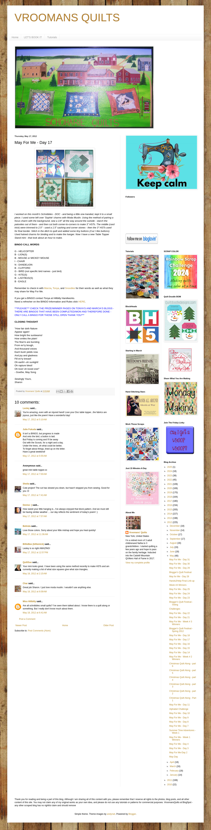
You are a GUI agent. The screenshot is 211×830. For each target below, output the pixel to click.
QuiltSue (27, 562)
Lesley (26, 408)
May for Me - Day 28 (179, 576)
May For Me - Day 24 (179, 593)
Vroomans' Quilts (138, 532)
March (173, 766)
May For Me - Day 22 (179, 613)
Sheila (26, 483)
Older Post (108, 625)
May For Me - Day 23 (179, 597)
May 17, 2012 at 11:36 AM (35, 534)
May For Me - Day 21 (179, 617)
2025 (170, 467)
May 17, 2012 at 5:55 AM (35, 456)
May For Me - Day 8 (178, 722)
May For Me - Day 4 (178, 744)
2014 (170, 513)
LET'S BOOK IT (33, 37)
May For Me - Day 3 (178, 748)
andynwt (111, 814)
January (174, 775)
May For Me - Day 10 (179, 713)
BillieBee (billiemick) (33, 544)
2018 (170, 497)
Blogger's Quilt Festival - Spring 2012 (181, 629)
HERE (81, 301)
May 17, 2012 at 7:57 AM (35, 516)
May (172, 555)
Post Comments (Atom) (39, 630)
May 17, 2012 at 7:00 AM (35, 474)
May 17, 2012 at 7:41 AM (35, 495)
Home (15, 37)
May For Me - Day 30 (179, 563)
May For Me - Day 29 (179, 568)
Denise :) (27, 505)
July (172, 547)
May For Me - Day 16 (179, 644)
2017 (170, 501)
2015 (170, 509)
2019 (170, 492)
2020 (170, 488)
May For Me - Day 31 (179, 559)
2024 (170, 471)
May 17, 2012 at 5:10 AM (35, 419)
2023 (170, 475)
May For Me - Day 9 (178, 717)
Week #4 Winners (177, 585)
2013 (170, 518)
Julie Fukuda (29, 429)
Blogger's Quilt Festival (180, 572)
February (174, 770)
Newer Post (21, 625)
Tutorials (52, 37)
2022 (170, 479)
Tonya (56, 288)
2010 (170, 784)
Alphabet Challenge (178, 709)
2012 (170, 522)
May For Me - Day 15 (179, 648)
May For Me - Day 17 (179, 639)
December (175, 526)
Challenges (174, 609)
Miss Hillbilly (29, 601)
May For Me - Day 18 (179, 635)
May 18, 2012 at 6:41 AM (35, 612)
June (172, 551)
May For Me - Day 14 (179, 652)
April (172, 762)
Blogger (132, 814)
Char (25, 583)
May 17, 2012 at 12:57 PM (35, 552)
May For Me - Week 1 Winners (179, 738)
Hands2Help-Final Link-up (181, 581)
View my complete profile (138, 562)
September (175, 539)
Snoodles (70, 288)
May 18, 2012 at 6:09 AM (35, 591)
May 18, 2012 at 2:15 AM (35, 573)
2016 (170, 505)
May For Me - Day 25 (179, 589)
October (174, 534)
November (175, 530)
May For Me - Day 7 (178, 726)
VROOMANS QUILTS (67, 17)
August (173, 543)
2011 (170, 780)
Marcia (47, 288)
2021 (170, 484)
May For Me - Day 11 (179, 704)
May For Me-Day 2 (178, 752)
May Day (173, 756)
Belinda (27, 526)
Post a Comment (27, 619)
